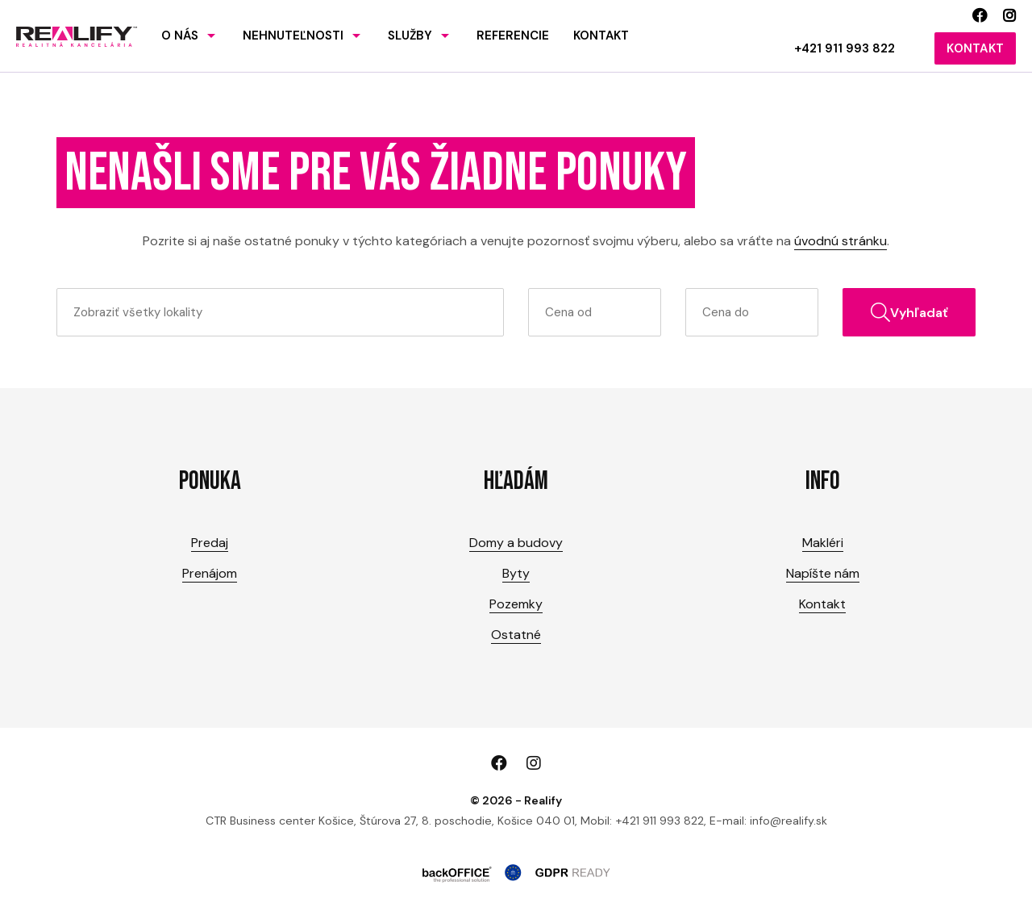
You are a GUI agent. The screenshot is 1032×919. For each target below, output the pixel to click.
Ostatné (516, 634)
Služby (410, 35)
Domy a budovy (516, 542)
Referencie (512, 35)
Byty (516, 573)
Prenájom (209, 573)
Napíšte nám (822, 573)
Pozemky (516, 603)
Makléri (822, 542)
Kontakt (601, 35)
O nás (179, 35)
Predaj (209, 542)
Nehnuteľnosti (293, 35)
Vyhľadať (909, 312)
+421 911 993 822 (844, 48)
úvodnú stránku (840, 240)
